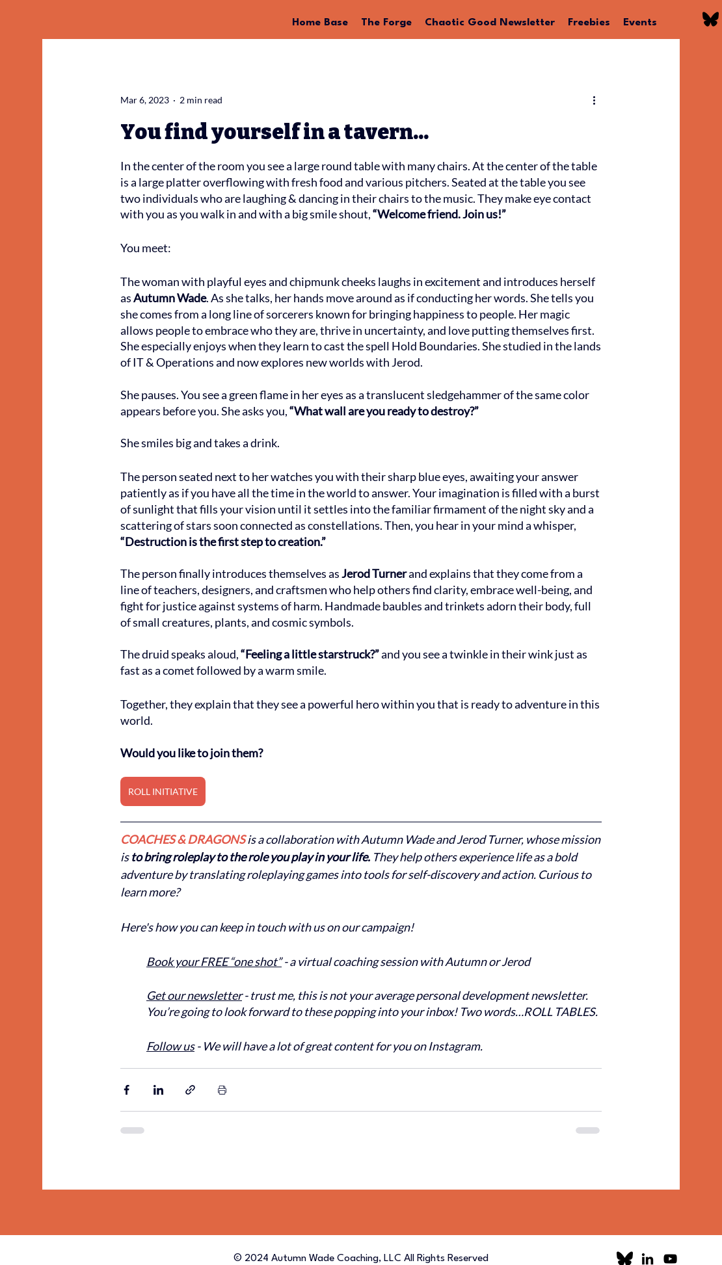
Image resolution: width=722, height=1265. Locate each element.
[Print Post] (222, 1090)
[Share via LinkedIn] (158, 1090)
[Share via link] (190, 1090)
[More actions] (594, 99)
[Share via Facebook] (126, 1090)
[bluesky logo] (710, 19)
